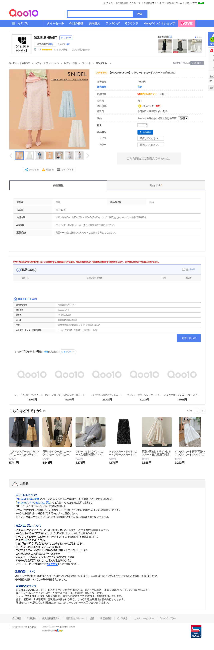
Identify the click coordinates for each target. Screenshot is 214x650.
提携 (92, 618)
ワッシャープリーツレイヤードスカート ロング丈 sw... (144, 395)
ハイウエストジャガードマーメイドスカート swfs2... (182, 395)
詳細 (162, 93)
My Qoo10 (122, 3)
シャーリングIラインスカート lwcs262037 (32, 395)
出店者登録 (105, 618)
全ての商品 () (45, 44)
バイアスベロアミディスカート (107, 395)
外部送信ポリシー (75, 618)
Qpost (150, 3)
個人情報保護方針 (51, 618)
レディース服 (70, 63)
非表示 (192, 269)
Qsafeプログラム (168, 618)
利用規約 (31, 618)
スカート (86, 63)
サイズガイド (68, 169)
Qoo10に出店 (174, 3)
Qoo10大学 (191, 3)
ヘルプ (160, 3)
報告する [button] (50, 169)
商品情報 (58, 185)
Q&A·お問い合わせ (81, 49)
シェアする (34, 169)
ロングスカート (103, 63)
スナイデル (101, 72)
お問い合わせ (189, 338)
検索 (139, 13)
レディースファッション (47, 63)
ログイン (108, 3)
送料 (102, 106)
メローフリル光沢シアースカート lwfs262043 (70, 395)
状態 (23, 278)
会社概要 (16, 618)
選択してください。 (151, 138)
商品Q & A (155, 185)
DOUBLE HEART (45, 38)
